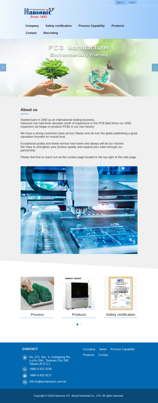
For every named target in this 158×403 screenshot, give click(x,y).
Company (32, 25)
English (132, 2)
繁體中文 (121, 2)
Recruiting (51, 33)
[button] (3, 67)
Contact (31, 33)
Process (37, 315)
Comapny (89, 349)
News (103, 349)
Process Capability (92, 25)
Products (79, 315)
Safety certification (59, 25)
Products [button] (118, 25)
